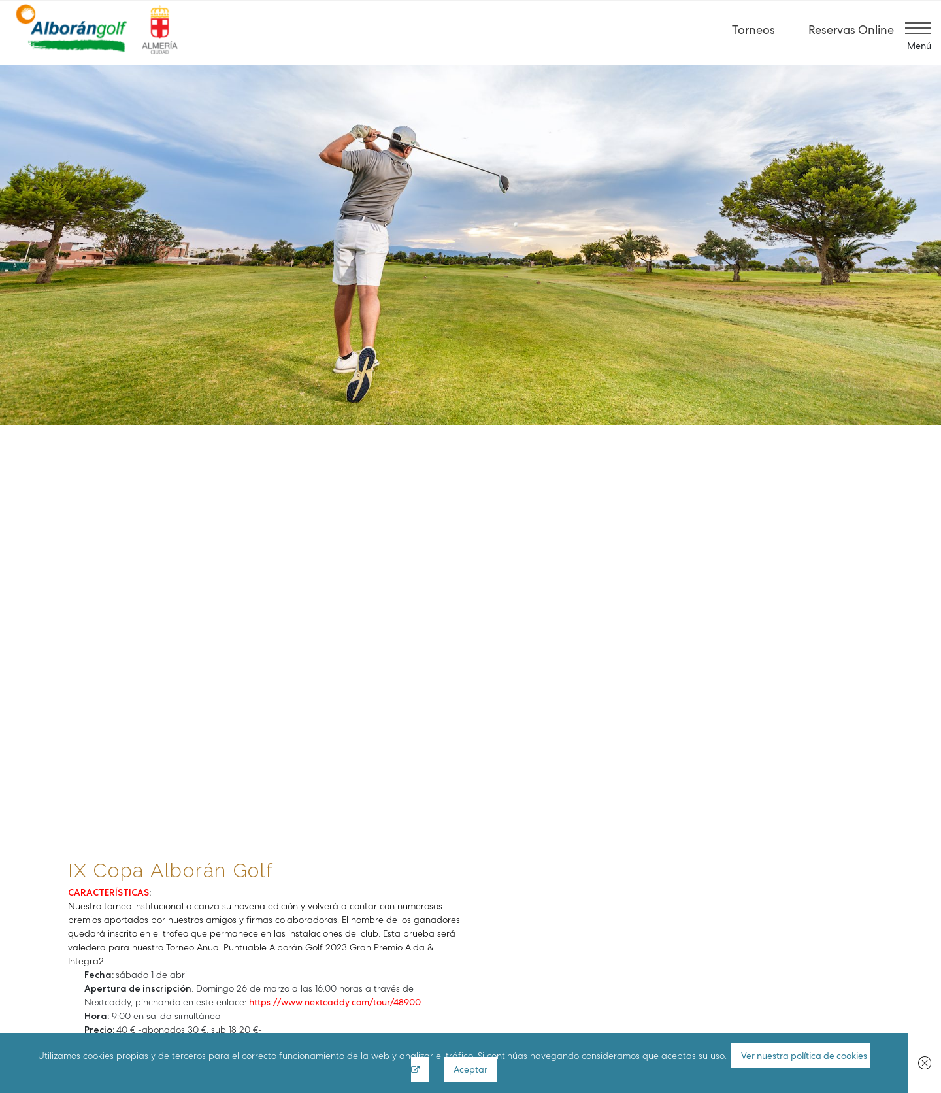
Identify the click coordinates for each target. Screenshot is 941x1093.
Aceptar (471, 1069)
